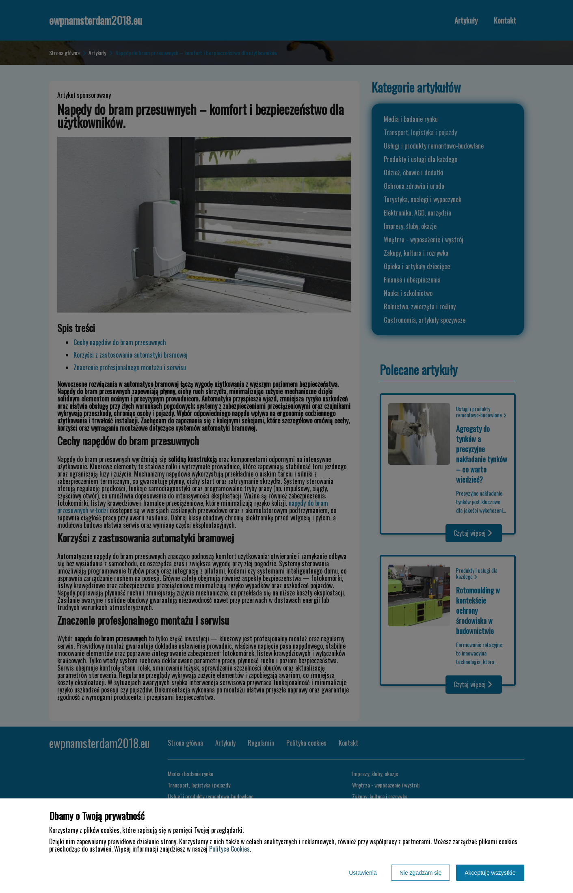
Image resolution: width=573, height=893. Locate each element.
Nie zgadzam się (421, 872)
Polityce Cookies (229, 849)
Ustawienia (362, 872)
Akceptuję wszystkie (490, 872)
